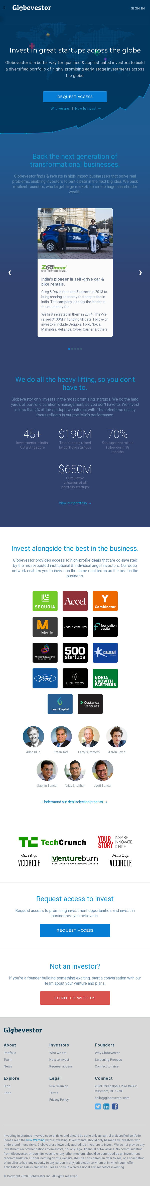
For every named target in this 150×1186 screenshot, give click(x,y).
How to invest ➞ (88, 109)
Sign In (138, 8)
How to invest (59, 1059)
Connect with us (75, 997)
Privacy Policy (59, 1099)
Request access (75, 97)
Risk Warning (58, 1086)
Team (8, 1059)
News (8, 1066)
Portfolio (10, 1053)
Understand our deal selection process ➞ (75, 802)
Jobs (7, 1093)
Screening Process (108, 1059)
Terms (53, 1093)
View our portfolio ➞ (75, 503)
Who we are (59, 109)
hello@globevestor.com (112, 1098)
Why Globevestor (107, 1053)
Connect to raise (106, 1066)
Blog (7, 1086)
